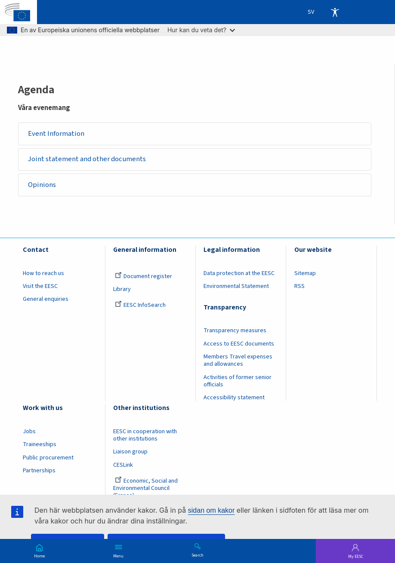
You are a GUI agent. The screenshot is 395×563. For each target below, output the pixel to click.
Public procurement (48, 457)
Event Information (56, 134)
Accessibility (335, 12)
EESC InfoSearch (140, 305)
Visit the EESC (40, 286)
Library (122, 289)
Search (197, 554)
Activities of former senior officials (238, 381)
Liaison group (130, 451)
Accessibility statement (234, 397)
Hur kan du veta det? (201, 30)
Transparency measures (235, 330)
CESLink (123, 465)
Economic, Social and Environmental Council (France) (145, 488)
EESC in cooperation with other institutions (145, 435)
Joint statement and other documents (87, 159)
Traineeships (39, 444)
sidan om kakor (211, 510)
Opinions (42, 185)
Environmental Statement (236, 286)
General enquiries (45, 299)
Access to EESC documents (239, 344)
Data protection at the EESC (239, 273)
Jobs (29, 431)
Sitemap (305, 273)
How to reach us (43, 273)
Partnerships (39, 470)
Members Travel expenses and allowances (238, 360)
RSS (299, 286)
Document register (143, 276)
